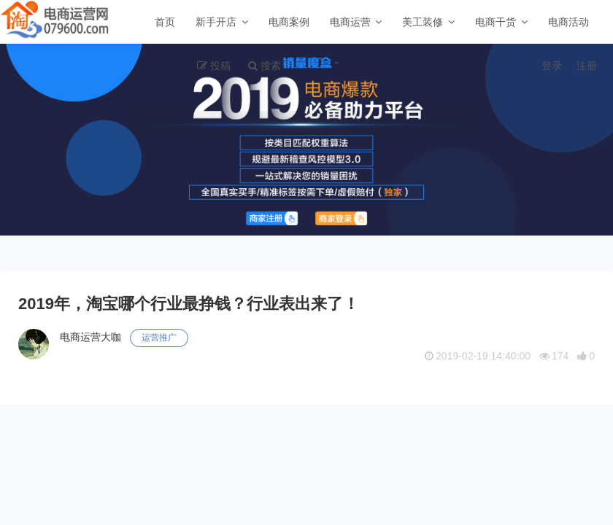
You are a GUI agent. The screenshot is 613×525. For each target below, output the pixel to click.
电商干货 (495, 22)
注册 (587, 65)
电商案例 (289, 22)
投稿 (220, 65)
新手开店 (216, 22)
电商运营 (350, 22)
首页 (165, 22)
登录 (551, 65)
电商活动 (568, 22)
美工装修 (422, 22)
